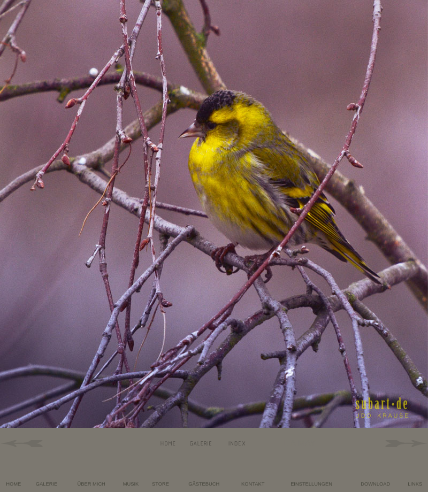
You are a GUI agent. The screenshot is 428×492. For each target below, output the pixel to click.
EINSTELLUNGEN (311, 484)
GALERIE (46, 484)
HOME (13, 484)
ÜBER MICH (91, 484)
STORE (160, 484)
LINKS (415, 484)
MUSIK (131, 484)
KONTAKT (252, 484)
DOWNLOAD (375, 484)
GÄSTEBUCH (203, 484)
